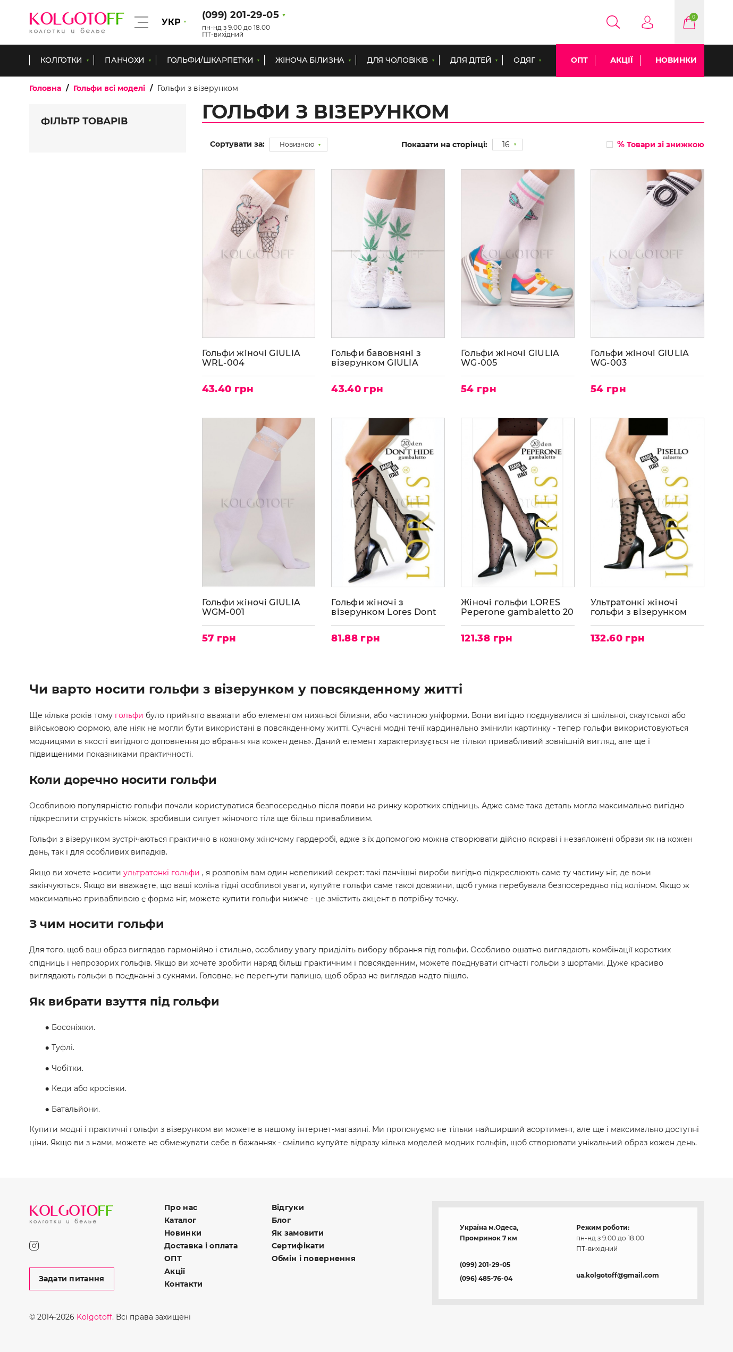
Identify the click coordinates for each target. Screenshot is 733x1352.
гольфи (129, 715)
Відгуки (288, 1207)
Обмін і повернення (314, 1258)
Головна (45, 88)
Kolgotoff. (95, 1317)
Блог (281, 1220)
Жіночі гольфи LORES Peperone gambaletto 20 (517, 607)
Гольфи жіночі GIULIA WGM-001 (251, 607)
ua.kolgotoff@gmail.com (617, 1275)
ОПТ (579, 60)
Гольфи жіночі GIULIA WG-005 (510, 358)
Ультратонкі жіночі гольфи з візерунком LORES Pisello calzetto (640, 607)
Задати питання (72, 1278)
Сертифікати (298, 1245)
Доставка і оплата (201, 1245)
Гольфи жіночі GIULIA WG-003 (640, 358)
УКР (171, 22)
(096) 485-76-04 (486, 1278)
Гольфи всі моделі (109, 88)
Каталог (180, 1220)
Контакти (183, 1284)
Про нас (180, 1207)
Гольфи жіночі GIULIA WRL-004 (251, 358)
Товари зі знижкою (660, 144)
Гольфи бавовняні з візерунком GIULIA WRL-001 (376, 358)
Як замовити (298, 1233)
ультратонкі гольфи (161, 872)
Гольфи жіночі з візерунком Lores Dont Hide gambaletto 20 (383, 607)
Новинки (676, 60)
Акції (621, 60)
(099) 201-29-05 (485, 1265)
